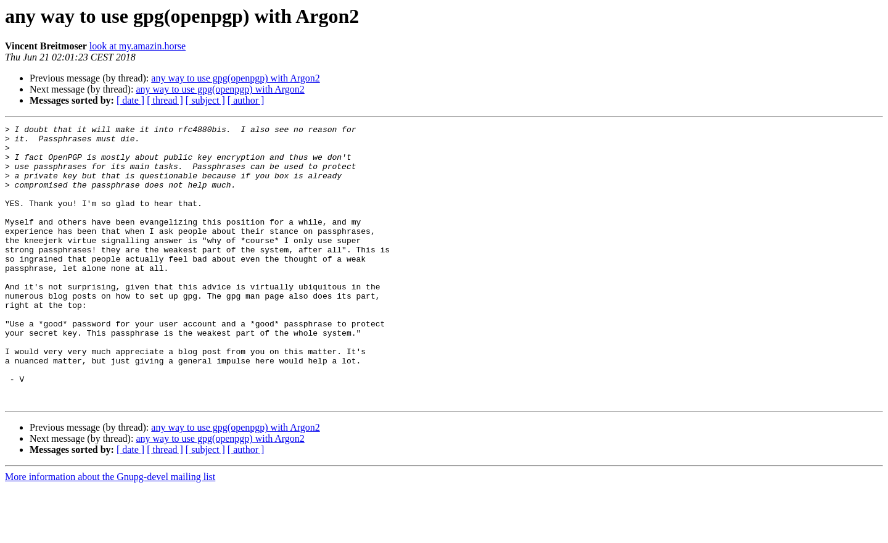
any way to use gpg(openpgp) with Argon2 (235, 78)
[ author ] (246, 100)
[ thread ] (165, 100)
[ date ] (130, 100)
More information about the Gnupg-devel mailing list (110, 532)
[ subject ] (205, 100)
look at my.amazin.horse (137, 46)
